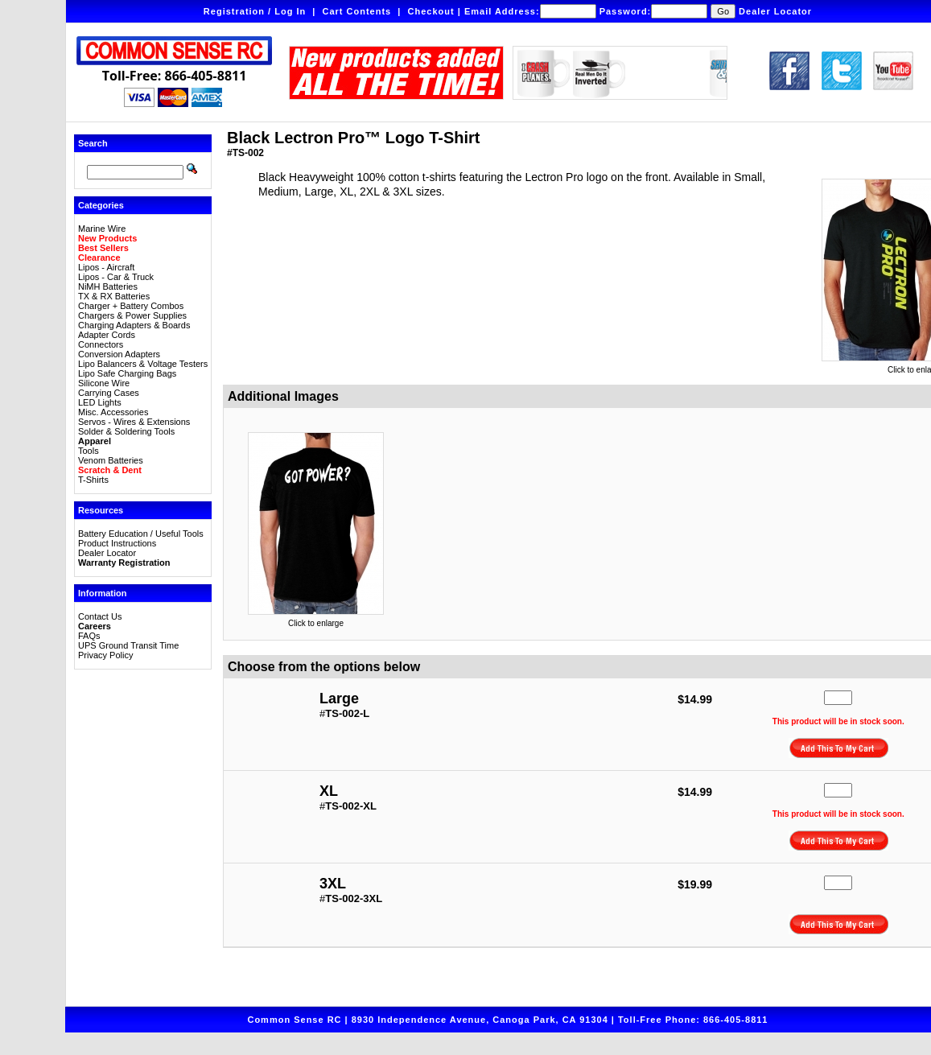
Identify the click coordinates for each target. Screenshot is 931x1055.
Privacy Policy (105, 655)
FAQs (89, 636)
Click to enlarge (316, 620)
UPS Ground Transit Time (128, 645)
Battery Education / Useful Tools (141, 533)
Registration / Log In (255, 11)
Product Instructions (117, 543)
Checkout (431, 11)
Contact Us (100, 616)
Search (93, 143)
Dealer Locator (775, 11)
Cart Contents (357, 11)
